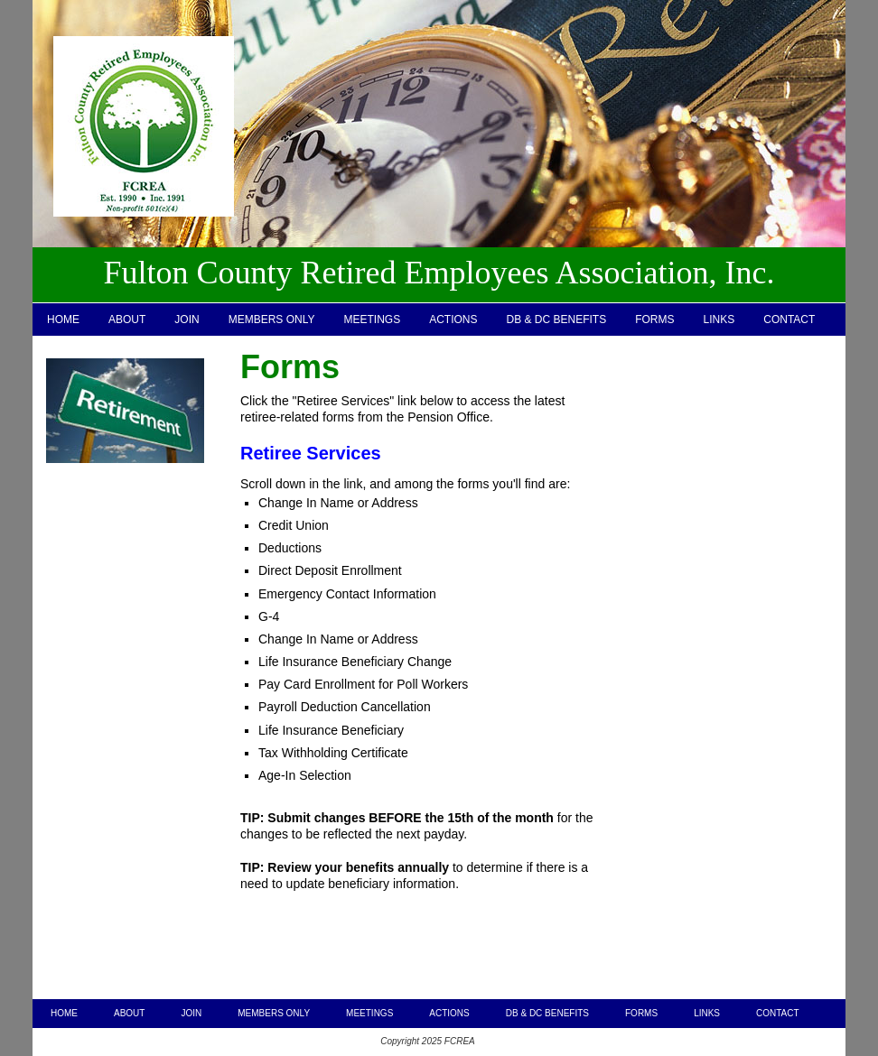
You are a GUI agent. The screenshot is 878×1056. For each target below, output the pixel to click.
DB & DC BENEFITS (557, 319)
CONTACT (789, 319)
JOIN (186, 319)
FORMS (654, 319)
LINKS (719, 319)
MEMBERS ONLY (272, 319)
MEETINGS (371, 319)
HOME (63, 319)
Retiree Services (310, 453)
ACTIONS (453, 319)
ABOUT (126, 319)
